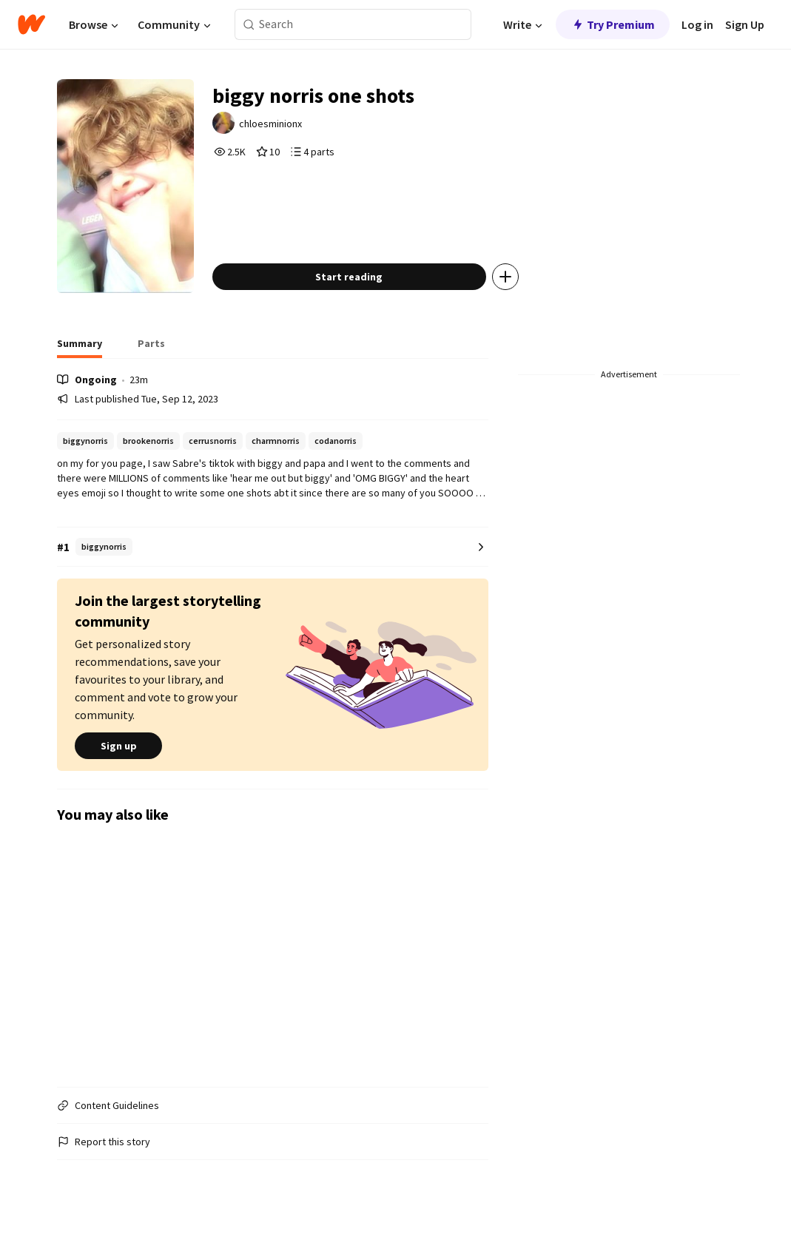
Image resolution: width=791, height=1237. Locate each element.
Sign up (118, 745)
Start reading (349, 276)
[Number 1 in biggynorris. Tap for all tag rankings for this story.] (272, 547)
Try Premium (612, 24)
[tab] (79, 347)
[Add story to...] (505, 276)
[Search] (249, 24)
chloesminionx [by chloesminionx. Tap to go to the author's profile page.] (270, 123)
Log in (697, 24)
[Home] (31, 24)
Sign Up (744, 24)
